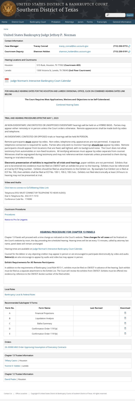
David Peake (10, 378)
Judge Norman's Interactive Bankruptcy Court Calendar (41, 80)
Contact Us (8, 393)
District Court (18, 21)
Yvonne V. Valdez (12, 365)
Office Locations (21, 393)
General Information (122, 21)
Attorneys (69, 21)
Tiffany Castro (11, 360)
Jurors (80, 21)
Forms (90, 21)
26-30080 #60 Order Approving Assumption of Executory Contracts (35, 346)
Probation (55, 21)
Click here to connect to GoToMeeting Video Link (27, 187)
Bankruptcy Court (38, 21)
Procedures (10, 214)
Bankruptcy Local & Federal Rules (20, 294)
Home (4, 21)
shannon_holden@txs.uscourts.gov (75, 50)
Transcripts (102, 21)
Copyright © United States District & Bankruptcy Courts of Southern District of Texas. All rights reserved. (69, 393)
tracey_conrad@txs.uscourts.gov (73, 45)
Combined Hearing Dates (67, 104)
